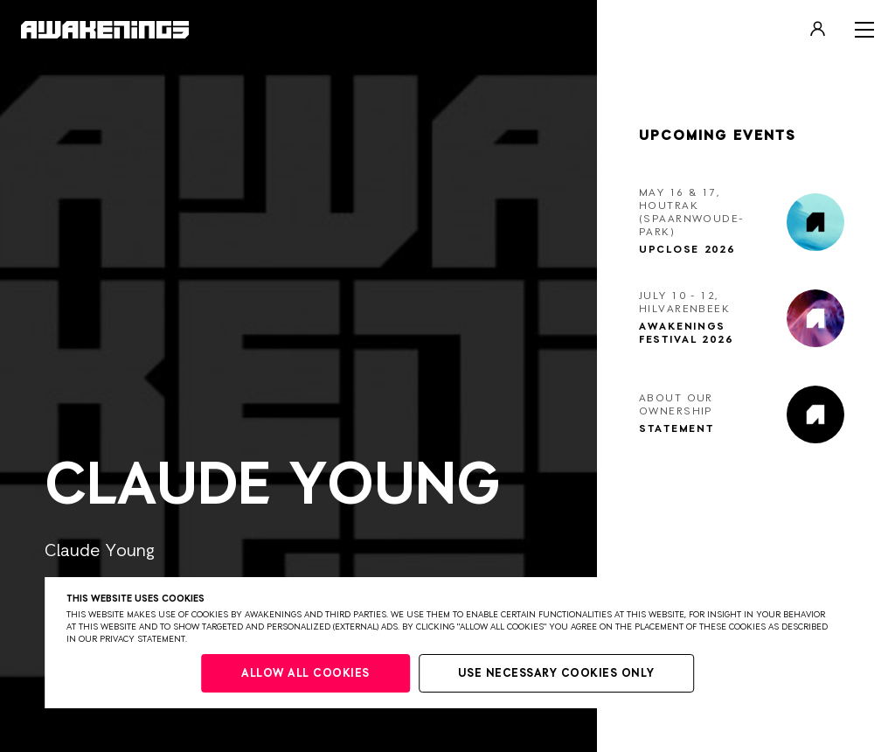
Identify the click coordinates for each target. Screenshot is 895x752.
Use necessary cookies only (556, 673)
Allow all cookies (305, 673)
